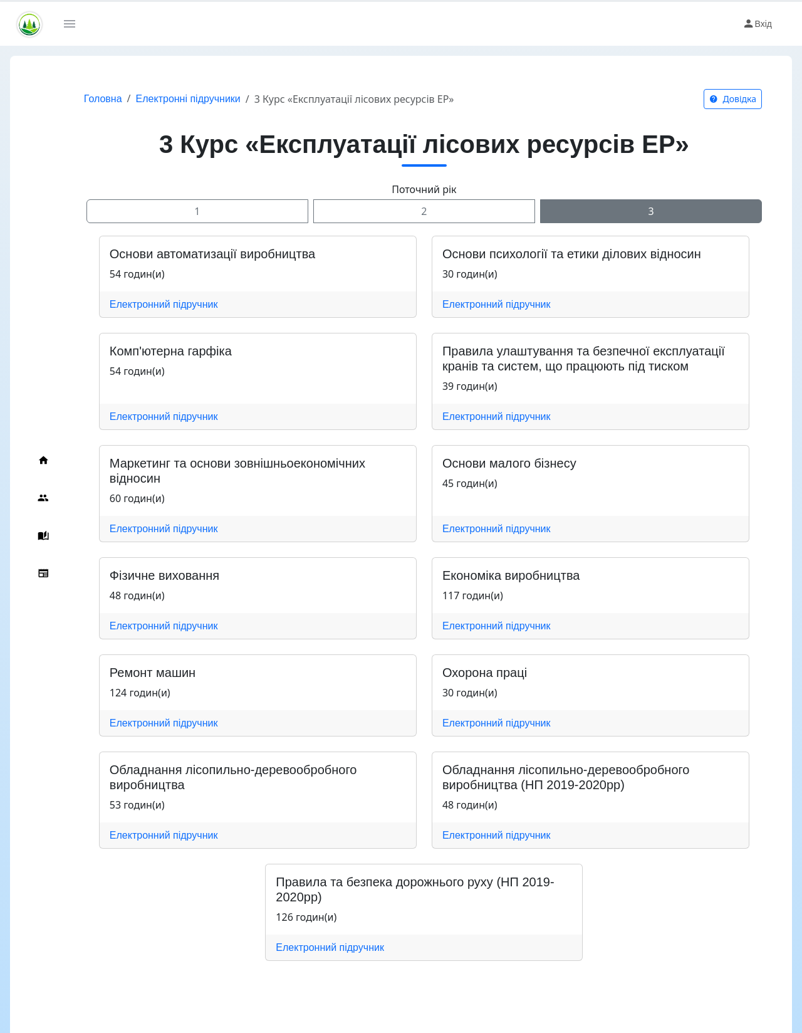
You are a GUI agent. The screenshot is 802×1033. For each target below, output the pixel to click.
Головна (100, 98)
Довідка (732, 99)
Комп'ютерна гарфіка (168, 351)
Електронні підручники (185, 98)
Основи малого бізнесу (508, 463)
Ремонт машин (150, 672)
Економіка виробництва (510, 575)
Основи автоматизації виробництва (210, 254)
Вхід (757, 23)
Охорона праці (483, 672)
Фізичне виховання (162, 575)
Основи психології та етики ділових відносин (570, 254)
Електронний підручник (161, 304)
